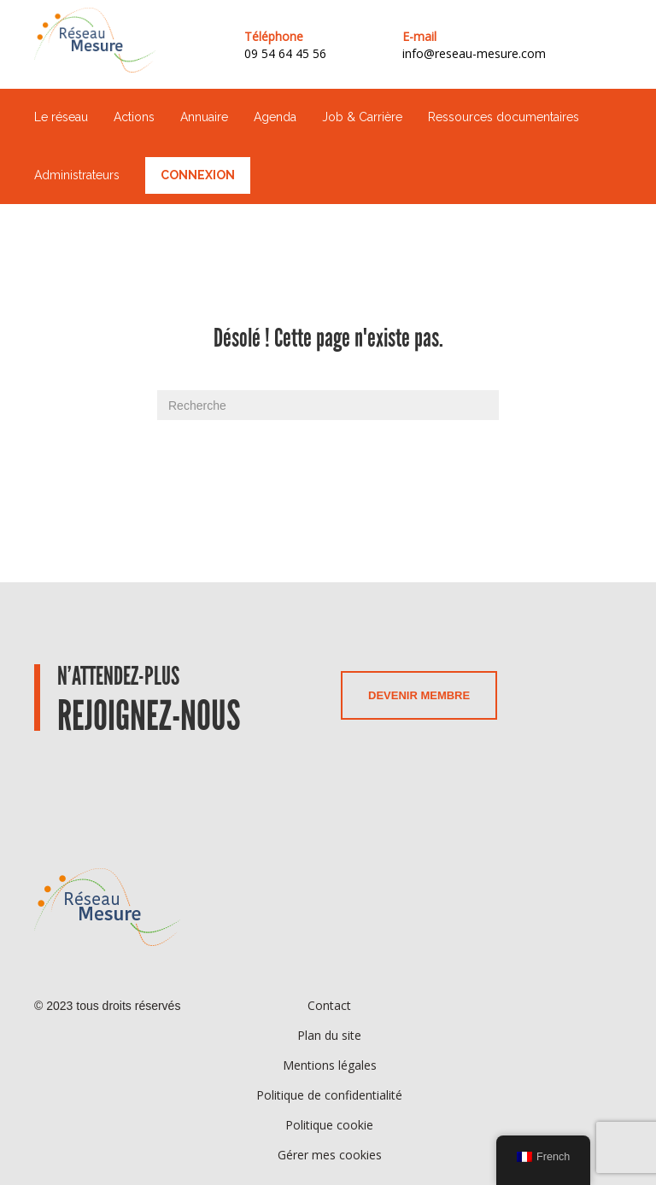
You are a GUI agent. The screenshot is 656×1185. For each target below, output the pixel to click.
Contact (329, 1005)
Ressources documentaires (503, 117)
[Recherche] (328, 405)
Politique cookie (329, 1125)
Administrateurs (77, 175)
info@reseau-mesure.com (474, 53)
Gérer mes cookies (330, 1155)
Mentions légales (330, 1065)
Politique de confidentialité (329, 1095)
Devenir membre (419, 695)
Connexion (198, 175)
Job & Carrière (362, 117)
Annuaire (204, 117)
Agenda (275, 117)
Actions (134, 117)
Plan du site (329, 1035)
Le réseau (61, 117)
